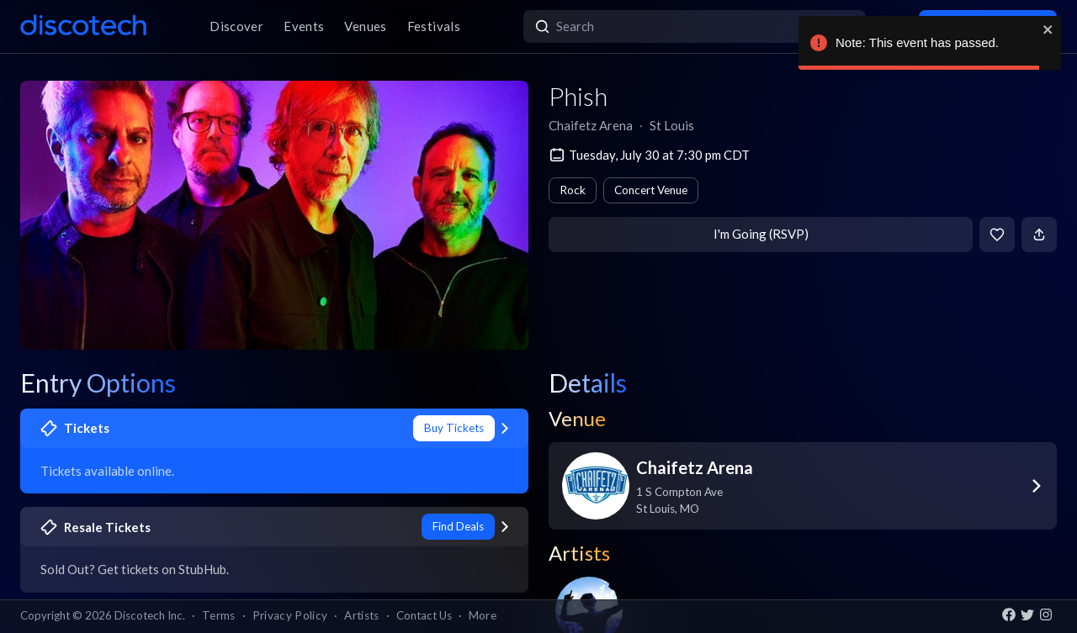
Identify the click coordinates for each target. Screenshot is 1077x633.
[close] (1048, 29)
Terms (219, 615)
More (482, 615)
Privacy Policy (290, 615)
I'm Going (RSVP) (761, 233)
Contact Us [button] (424, 615)
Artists (361, 615)
